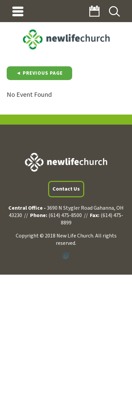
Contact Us (66, 189)
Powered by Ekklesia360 (66, 256)
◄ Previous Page (39, 73)
